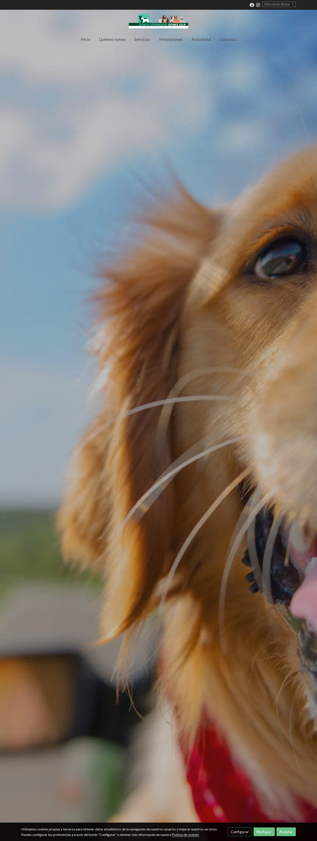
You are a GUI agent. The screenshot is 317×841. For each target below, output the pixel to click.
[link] (158, 21)
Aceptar (286, 831)
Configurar (240, 831)
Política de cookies (185, 835)
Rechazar (264, 831)
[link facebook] (252, 5)
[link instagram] (258, 5)
